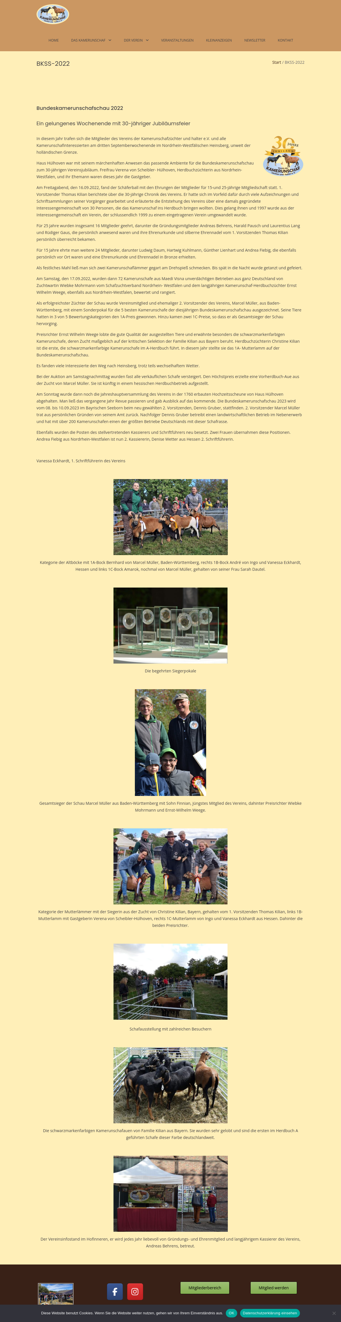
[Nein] (334, 1313)
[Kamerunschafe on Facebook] (115, 1240)
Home (53, 40)
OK (231, 1313)
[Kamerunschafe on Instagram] (135, 1240)
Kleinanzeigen (219, 40)
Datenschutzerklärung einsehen (270, 1313)
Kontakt (285, 40)
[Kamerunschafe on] (155, 1241)
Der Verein (133, 40)
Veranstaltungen (177, 40)
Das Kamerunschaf (88, 40)
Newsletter (254, 40)
